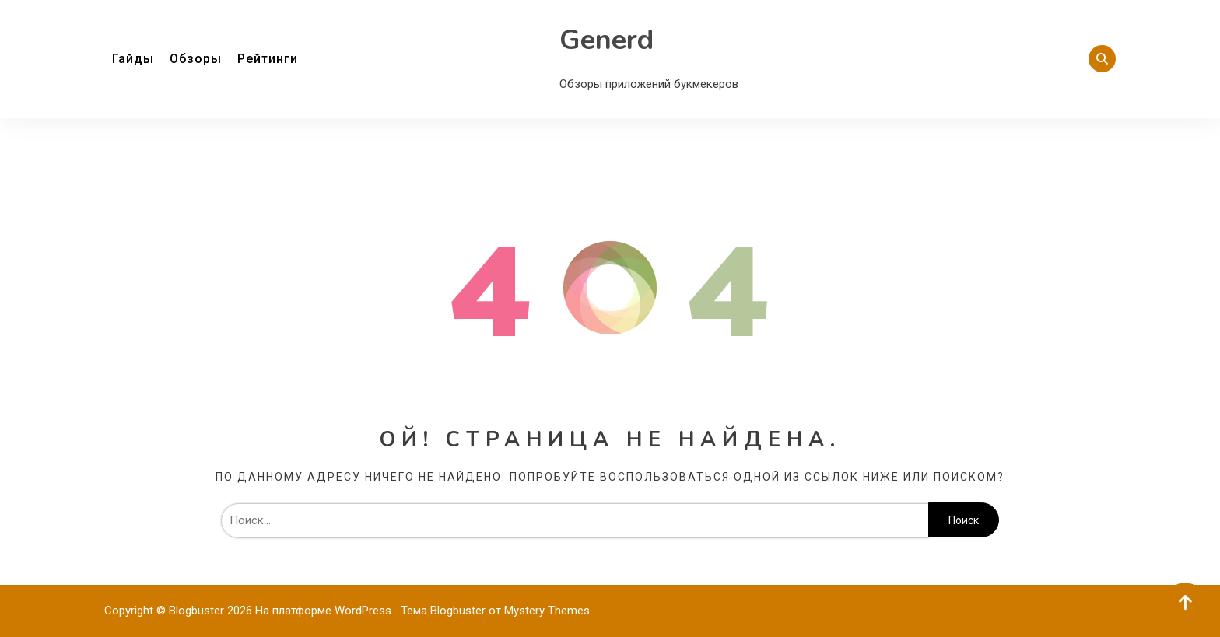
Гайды (133, 58)
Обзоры (196, 58)
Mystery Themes (547, 611)
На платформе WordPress (324, 611)
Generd (606, 40)
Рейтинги (267, 58)
